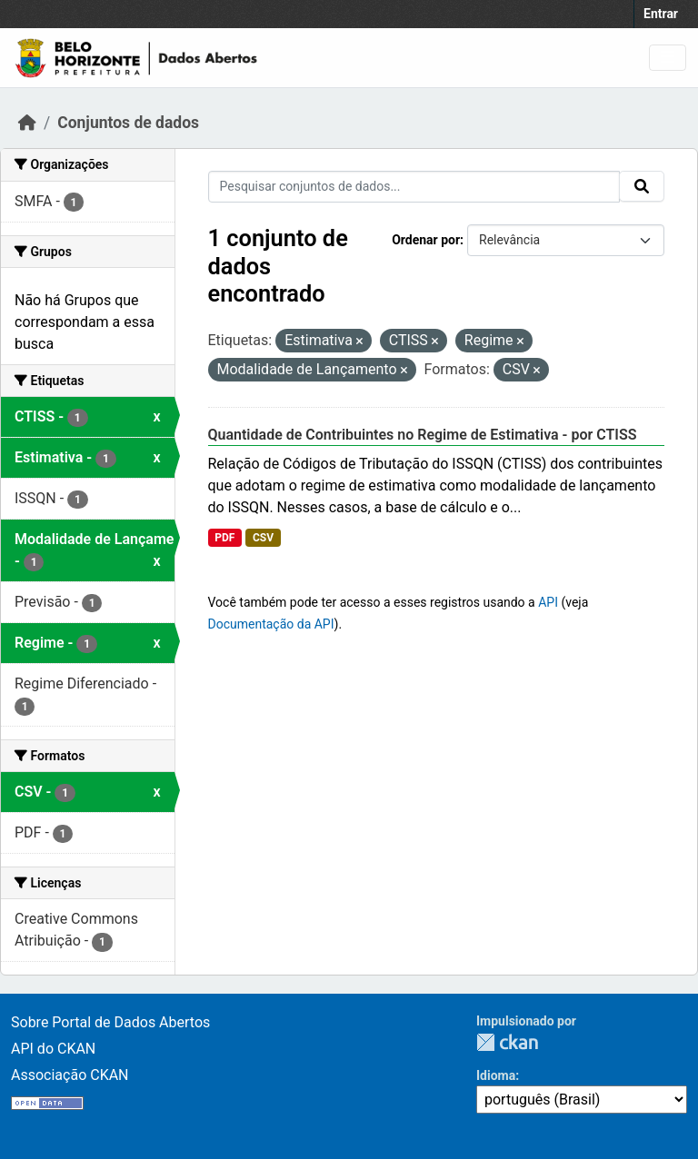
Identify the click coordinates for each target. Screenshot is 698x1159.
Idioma (495, 1075)
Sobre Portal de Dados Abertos (110, 1022)
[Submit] (641, 186)
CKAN (507, 1042)
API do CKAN (53, 1048)
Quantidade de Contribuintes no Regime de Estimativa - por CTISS (422, 434)
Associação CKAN (70, 1075)
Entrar (660, 13)
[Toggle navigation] (667, 58)
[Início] (27, 123)
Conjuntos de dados (128, 123)
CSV (263, 537)
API (548, 602)
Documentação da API (271, 624)
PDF (224, 537)
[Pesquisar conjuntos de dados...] (414, 187)
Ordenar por (426, 240)
